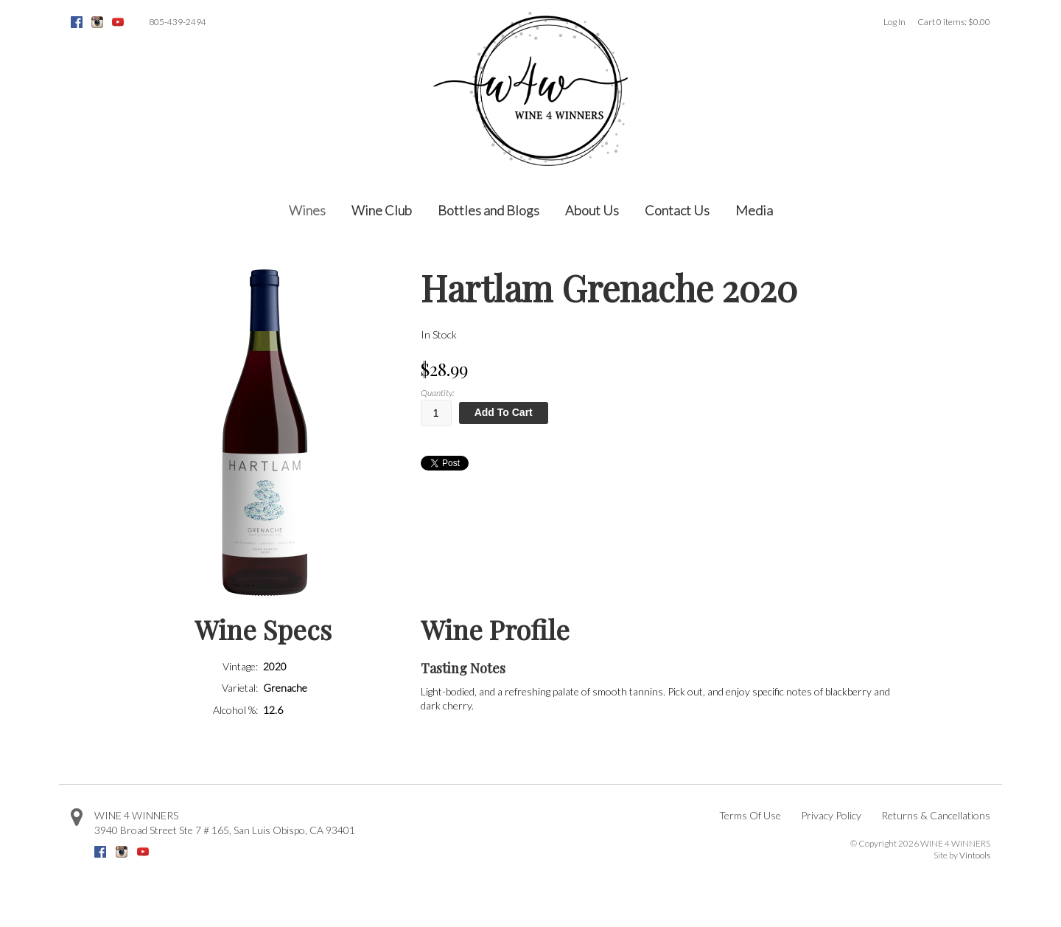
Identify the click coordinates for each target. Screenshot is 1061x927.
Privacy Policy (831, 815)
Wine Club (381, 210)
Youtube (118, 22)
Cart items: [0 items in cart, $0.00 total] (953, 21)
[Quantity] (436, 413)
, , (224, 830)
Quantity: (437, 392)
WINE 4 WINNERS (136, 815)
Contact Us (677, 210)
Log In (894, 21)
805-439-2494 (177, 21)
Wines (307, 210)
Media (754, 210)
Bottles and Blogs (488, 210)
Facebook (77, 22)
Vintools (974, 855)
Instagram (97, 22)
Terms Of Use (750, 815)
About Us (592, 210)
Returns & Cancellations (935, 815)
